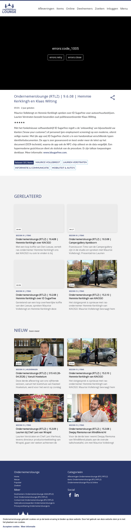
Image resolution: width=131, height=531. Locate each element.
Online (70, 8)
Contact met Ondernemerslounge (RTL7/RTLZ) (33, 500)
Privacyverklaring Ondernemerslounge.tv (32, 506)
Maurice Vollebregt (48, 162)
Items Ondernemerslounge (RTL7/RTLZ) (84, 479)
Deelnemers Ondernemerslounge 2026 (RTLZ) (34, 494)
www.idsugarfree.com (55, 152)
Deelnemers (85, 8)
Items (60, 8)
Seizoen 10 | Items (24, 162)
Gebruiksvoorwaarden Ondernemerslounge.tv (34, 503)
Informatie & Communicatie (32, 167)
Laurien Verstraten (75, 162)
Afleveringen (46, 8)
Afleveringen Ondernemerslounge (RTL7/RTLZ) (88, 476)
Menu (124, 8)
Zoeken (99, 8)
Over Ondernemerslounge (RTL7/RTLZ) (30, 497)
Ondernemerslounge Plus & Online (83, 482)
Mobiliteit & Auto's (63, 167)
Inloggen (112, 8)
